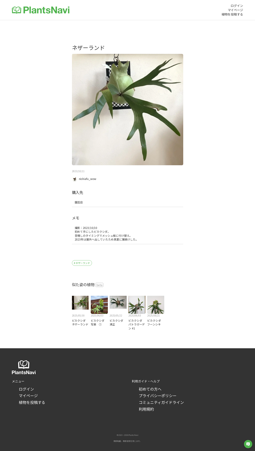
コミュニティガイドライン (161, 402)
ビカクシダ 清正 (116, 322)
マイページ (28, 395)
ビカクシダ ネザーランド (80, 322)
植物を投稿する (32, 402)
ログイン (26, 389)
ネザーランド (83, 263)
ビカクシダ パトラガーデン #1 (136, 324)
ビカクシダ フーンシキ (155, 322)
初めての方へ (150, 389)
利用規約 (146, 409)
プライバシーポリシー (157, 395)
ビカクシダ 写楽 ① (99, 322)
